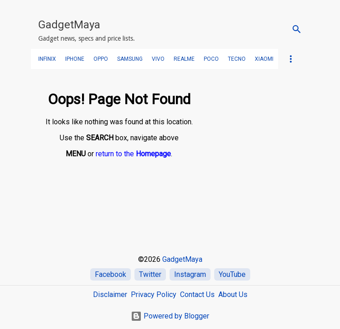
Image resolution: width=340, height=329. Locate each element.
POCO (211, 59)
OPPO (100, 59)
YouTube (232, 274)
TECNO (237, 59)
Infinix (47, 59)
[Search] (296, 29)
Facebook (110, 274)
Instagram (190, 274)
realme (184, 59)
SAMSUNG (130, 59)
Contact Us (197, 294)
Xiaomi (264, 59)
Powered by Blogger (170, 316)
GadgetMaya (69, 24)
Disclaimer (110, 294)
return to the (133, 153)
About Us (232, 294)
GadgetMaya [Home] (182, 259)
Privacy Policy (153, 294)
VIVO (158, 59)
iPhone (74, 59)
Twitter (150, 274)
